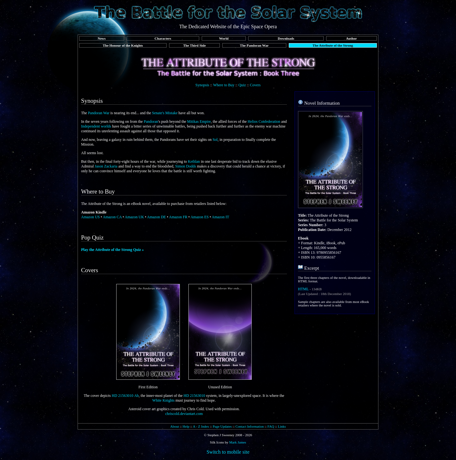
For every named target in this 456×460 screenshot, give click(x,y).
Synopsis (202, 85)
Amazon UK (134, 217)
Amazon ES (199, 217)
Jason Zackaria (106, 166)
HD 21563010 (194, 395)
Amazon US (90, 217)
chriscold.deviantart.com (184, 413)
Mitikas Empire (199, 121)
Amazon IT (220, 217)
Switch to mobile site (228, 452)
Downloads (286, 38)
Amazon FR (178, 217)
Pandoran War (99, 113)
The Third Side (194, 45)
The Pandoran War (254, 45)
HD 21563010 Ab (125, 395)
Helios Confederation (264, 121)
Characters (163, 38)
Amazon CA (112, 217)
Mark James (237, 442)
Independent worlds (96, 126)
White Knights (163, 400)
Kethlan (194, 161)
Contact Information (249, 426)
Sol (215, 139)
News (101, 38)
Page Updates (222, 426)
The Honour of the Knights (123, 45)
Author (351, 38)
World (224, 38)
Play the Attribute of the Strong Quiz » (112, 249)
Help (186, 426)
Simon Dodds (185, 166)
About (174, 426)
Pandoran (151, 121)
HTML (303, 289)
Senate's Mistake (164, 113)
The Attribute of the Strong (333, 45)
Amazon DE (156, 217)
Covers (255, 85)
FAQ (271, 426)
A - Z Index (201, 426)
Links (282, 426)
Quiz (242, 85)
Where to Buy (223, 85)
